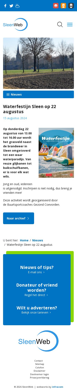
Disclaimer (39, 370)
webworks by (50, 386)
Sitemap (39, 363)
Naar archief (18, 218)
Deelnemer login (39, 374)
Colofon (39, 367)
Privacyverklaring (39, 377)
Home (24, 240)
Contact (38, 360)
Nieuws (16, 94)
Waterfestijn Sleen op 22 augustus (29, 245)
